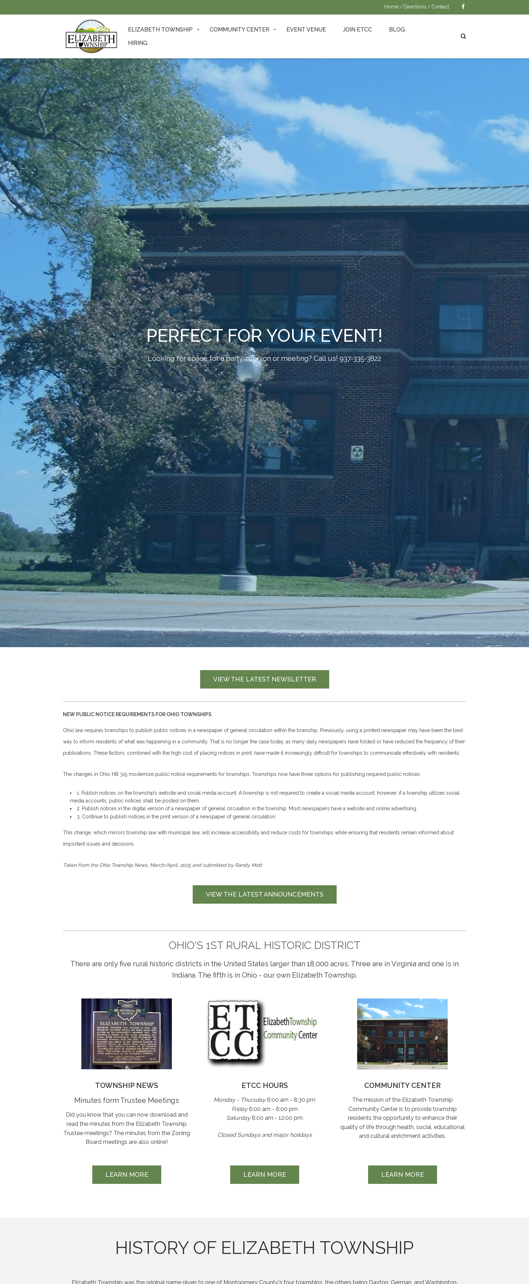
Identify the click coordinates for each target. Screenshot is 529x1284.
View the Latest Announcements (265, 894)
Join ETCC (357, 29)
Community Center (239, 29)
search (463, 36)
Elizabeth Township (160, 29)
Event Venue (306, 29)
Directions (414, 7)
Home (391, 7)
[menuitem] (160, 29)
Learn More (126, 1174)
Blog (397, 29)
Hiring (137, 43)
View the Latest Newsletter (264, 679)
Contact (440, 7)
